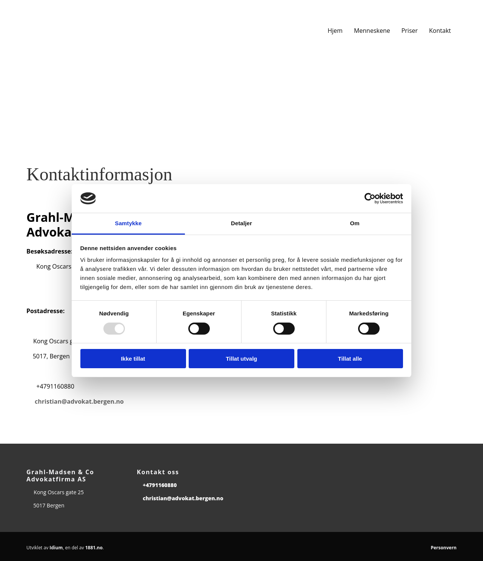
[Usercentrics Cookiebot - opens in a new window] (370, 198)
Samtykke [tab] (128, 223)
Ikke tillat (133, 358)
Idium (56, 547)
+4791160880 (160, 485)
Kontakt (440, 30)
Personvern (444, 547)
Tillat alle (350, 358)
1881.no (94, 547)
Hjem (335, 30)
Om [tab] (354, 223)
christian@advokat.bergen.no (79, 401)
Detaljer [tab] (241, 223)
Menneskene (372, 30)
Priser (409, 30)
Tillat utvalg (241, 358)
